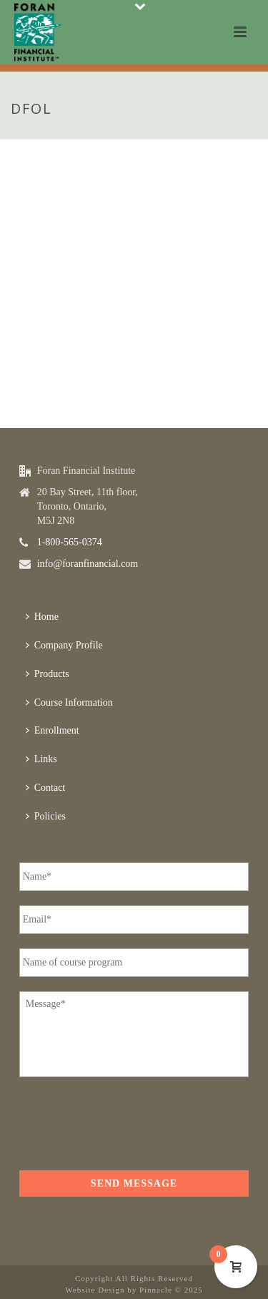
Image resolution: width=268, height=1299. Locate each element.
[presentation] (128, 1119)
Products (47, 673)
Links (41, 759)
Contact (46, 787)
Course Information (69, 702)
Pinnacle (155, 1289)
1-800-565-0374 (69, 542)
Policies (46, 816)
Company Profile (64, 645)
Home (42, 616)
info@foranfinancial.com (88, 563)
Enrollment (52, 730)
